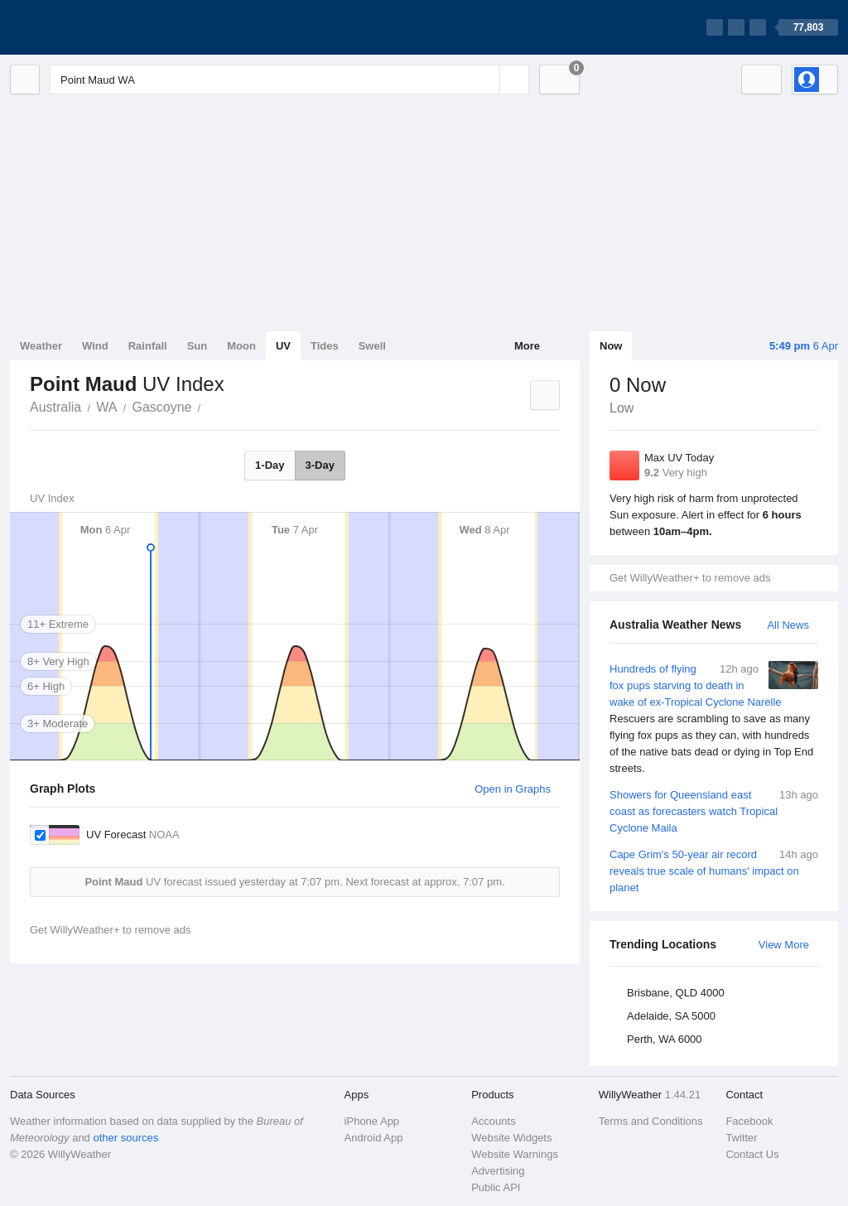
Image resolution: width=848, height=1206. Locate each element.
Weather (41, 346)
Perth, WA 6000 (664, 1039)
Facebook (749, 1121)
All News (788, 625)
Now (611, 346)
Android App (373, 1137)
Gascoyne (161, 407)
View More (784, 944)
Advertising (497, 1171)
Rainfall (147, 346)
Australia (55, 407)
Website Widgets (511, 1137)
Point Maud (209, 405)
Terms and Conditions (651, 1121)
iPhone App (372, 1121)
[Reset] (485, 79)
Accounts (493, 1121)
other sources (125, 1137)
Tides (325, 346)
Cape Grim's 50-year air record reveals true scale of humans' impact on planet (714, 870)
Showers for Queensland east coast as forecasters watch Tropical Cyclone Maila (714, 810)
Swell (372, 346)
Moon (241, 346)
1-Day (269, 465)
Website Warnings (514, 1154)
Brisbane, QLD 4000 (676, 993)
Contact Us (751, 1154)
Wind (95, 346)
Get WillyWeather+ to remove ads (690, 578)
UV (283, 346)
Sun (197, 346)
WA (106, 407)
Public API (495, 1187)
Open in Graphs (513, 789)
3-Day (320, 465)
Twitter (741, 1137)
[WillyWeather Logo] (88, 27)
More (527, 346)
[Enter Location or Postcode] (289, 79)
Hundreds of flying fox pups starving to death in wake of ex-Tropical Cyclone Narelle (714, 719)
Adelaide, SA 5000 (671, 1016)
